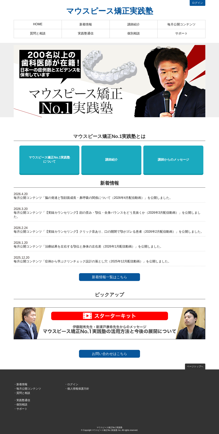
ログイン (197, 2)
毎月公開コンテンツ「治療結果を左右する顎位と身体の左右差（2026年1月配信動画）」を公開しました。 (88, 246)
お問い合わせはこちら (109, 354)
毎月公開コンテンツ (181, 24)
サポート (181, 33)
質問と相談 (38, 33)
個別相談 (133, 33)
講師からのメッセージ (173, 159)
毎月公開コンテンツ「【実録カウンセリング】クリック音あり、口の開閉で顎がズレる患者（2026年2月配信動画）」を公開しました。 (109, 231)
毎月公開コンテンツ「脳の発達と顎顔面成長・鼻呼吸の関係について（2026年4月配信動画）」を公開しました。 (93, 197)
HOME (37, 24)
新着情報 (85, 24)
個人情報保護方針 (78, 388)
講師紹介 (133, 24)
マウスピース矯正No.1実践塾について (49, 159)
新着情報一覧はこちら (109, 277)
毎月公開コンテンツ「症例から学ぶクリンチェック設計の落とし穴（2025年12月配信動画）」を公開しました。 (92, 261)
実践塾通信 (85, 33)
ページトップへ (195, 366)
